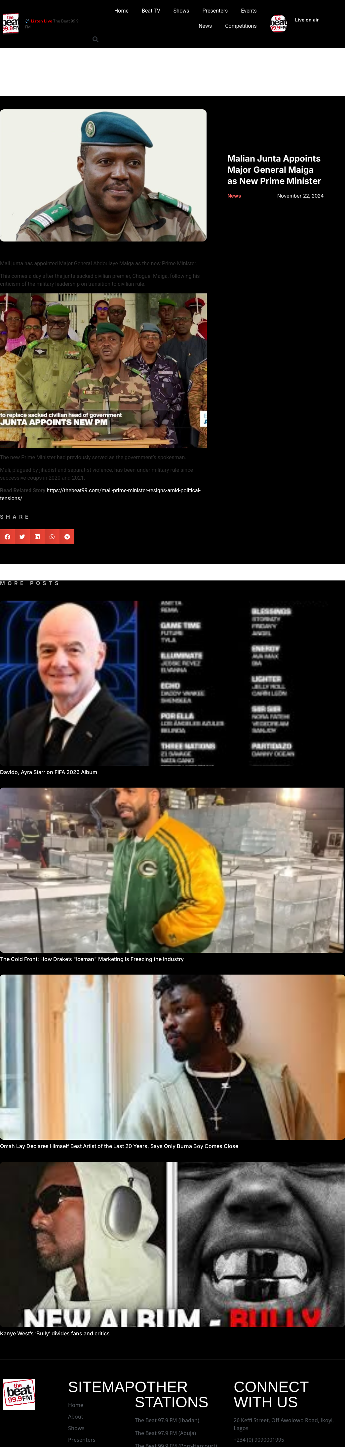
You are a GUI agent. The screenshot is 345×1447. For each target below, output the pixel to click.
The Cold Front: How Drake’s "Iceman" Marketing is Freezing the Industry (92, 959)
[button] (95, 39)
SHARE (15, 516)
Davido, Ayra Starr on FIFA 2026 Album (48, 772)
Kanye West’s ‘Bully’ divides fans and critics (55, 1333)
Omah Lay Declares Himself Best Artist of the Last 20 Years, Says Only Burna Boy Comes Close (119, 1146)
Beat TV (151, 11)
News (205, 26)
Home (121, 11)
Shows (181, 11)
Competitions (241, 26)
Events (248, 11)
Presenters (215, 11)
